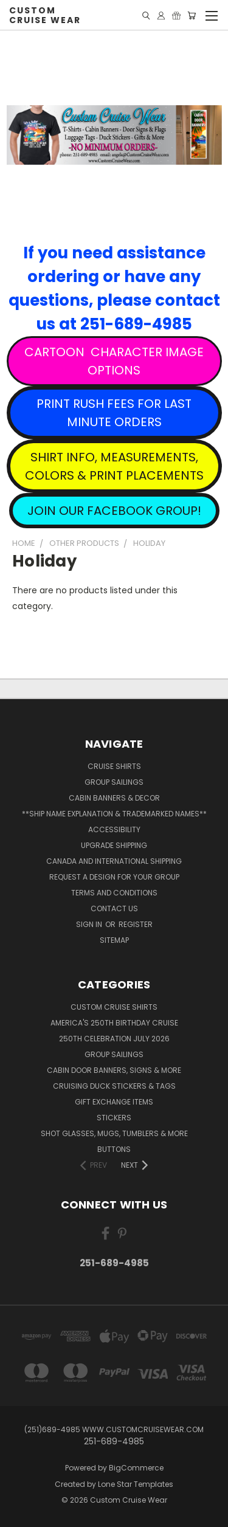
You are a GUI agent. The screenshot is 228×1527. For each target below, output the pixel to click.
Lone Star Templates (135, 1484)
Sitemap (114, 940)
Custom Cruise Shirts (114, 1007)
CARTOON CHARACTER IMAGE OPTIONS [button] (114, 361)
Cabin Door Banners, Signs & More (114, 1070)
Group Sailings (114, 782)
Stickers (114, 1117)
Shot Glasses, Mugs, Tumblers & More (114, 1133)
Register (136, 924)
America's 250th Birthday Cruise (114, 1023)
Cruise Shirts (114, 766)
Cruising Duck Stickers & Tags (114, 1086)
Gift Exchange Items (114, 1102)
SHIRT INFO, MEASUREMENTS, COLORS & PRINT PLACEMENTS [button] (114, 466)
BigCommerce (136, 1468)
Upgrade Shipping (114, 845)
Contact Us (114, 908)
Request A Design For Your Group (114, 877)
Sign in (90, 924)
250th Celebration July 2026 (114, 1038)
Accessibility (114, 829)
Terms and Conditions (114, 893)
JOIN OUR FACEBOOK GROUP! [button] (114, 510)
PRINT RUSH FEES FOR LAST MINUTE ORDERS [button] (114, 412)
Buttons (114, 1149)
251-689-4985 (114, 1262)
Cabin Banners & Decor (114, 798)
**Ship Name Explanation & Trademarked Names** (114, 813)
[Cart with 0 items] (191, 15)
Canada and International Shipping (114, 861)
